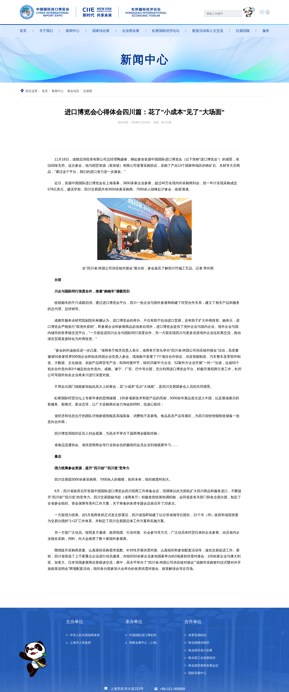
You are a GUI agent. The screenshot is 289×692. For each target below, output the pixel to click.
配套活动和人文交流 (207, 31)
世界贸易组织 (199, 635)
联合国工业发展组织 (251, 644)
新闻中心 (72, 31)
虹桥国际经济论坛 (166, 31)
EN (260, 12)
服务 (265, 31)
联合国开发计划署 (202, 644)
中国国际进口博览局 (145, 635)
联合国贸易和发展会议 (206, 653)
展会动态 (73, 91)
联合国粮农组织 (248, 635)
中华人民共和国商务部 (87, 635)
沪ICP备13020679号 (71, 686)
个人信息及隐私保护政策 (214, 686)
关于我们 (46, 31)
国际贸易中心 (246, 653)
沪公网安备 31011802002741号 (107, 686)
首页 (23, 31)
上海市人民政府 (82, 644)
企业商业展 (130, 31)
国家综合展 (100, 31)
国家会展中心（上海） (147, 644)
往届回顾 (243, 31)
